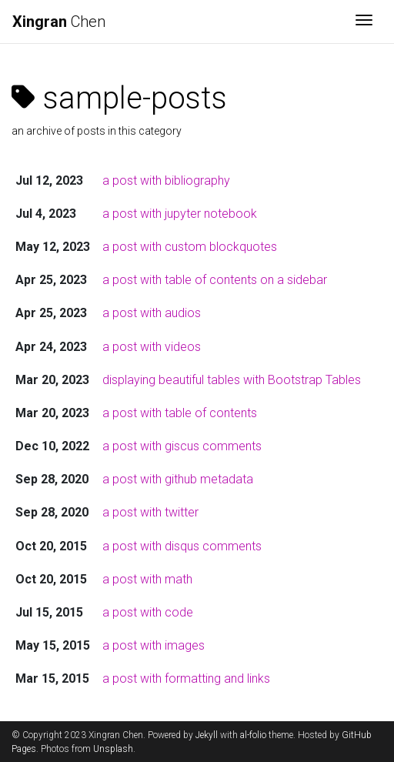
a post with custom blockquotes (189, 246)
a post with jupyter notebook (179, 213)
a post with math (147, 579)
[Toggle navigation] (364, 22)
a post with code (147, 612)
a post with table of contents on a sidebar (214, 279)
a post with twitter (150, 512)
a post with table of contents (179, 413)
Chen (58, 21)
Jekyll (206, 735)
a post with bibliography (166, 180)
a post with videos (151, 346)
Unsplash (113, 749)
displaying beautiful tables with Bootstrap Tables (231, 380)
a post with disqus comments (182, 546)
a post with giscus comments (182, 446)
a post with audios (151, 313)
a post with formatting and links (186, 678)
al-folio (253, 735)
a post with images (153, 645)
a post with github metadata (177, 479)
